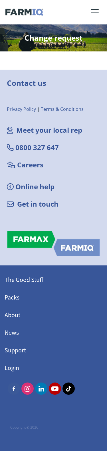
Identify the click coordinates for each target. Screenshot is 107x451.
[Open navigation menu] (95, 12)
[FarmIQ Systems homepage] (46, 12)
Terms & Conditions (62, 109)
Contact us (26, 83)
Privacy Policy (21, 109)
